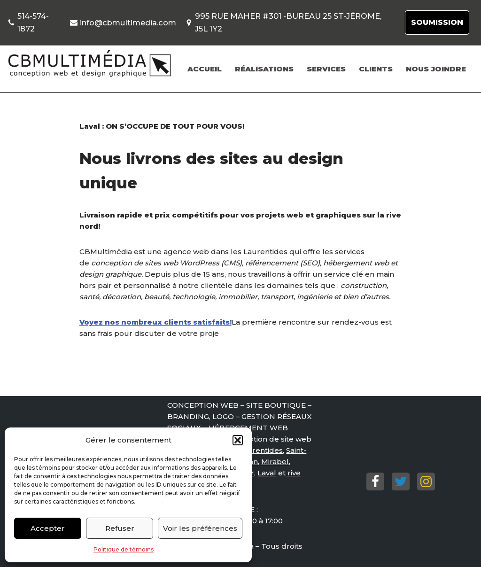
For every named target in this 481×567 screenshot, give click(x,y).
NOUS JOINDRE (436, 68)
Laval (266, 472)
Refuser (119, 528)
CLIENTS (376, 68)
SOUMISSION (437, 22)
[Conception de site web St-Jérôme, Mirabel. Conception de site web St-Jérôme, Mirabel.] (89, 63)
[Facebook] (375, 481)
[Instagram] (426, 481)
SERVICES (326, 68)
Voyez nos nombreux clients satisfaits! (155, 322)
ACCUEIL (204, 68)
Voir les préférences (200, 528)
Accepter (48, 528)
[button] (237, 440)
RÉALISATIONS (264, 68)
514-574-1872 (33, 22)
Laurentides (261, 450)
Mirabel (275, 461)
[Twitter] (401, 481)
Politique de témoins (123, 549)
